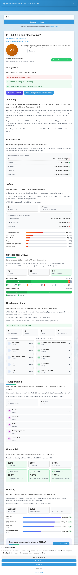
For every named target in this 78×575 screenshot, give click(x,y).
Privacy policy (54, 26)
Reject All (39, 568)
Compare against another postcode (39, 94)
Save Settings (39, 561)
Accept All (39, 564)
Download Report (14, 94)
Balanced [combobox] (31, 51)
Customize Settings (39, 557)
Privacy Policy (39, 572)
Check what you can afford (61, 61)
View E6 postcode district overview (18, 41)
